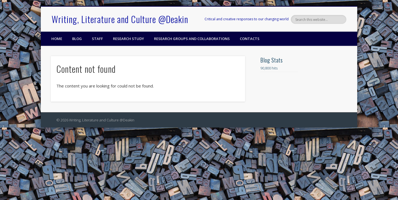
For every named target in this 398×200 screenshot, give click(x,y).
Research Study (128, 38)
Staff (97, 38)
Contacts (250, 38)
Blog (77, 38)
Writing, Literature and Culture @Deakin (120, 19)
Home (56, 38)
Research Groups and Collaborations (192, 38)
